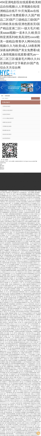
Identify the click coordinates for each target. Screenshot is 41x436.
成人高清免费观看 (34, 368)
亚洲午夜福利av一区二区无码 (32, 352)
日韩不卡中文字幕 (16, 235)
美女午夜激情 (30, 227)
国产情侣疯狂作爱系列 (34, 409)
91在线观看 (32, 258)
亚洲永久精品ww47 (24, 391)
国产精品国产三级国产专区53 (12, 384)
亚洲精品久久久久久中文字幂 (20, 267)
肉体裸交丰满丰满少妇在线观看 (15, 240)
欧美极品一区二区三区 (13, 346)
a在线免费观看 (36, 359)
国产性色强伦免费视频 (33, 224)
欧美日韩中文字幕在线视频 (31, 384)
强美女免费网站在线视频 (31, 221)
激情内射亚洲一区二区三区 (29, 398)
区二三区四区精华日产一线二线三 (33, 363)
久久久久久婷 (20, 394)
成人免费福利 (12, 319)
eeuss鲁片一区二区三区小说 (24, 418)
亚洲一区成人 (30, 244)
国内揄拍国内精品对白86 (20, 342)
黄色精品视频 (26, 285)
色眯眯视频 (30, 194)
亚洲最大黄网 (32, 241)
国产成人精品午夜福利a (10, 198)
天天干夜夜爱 (22, 316)
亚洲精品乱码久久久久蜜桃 (19, 284)
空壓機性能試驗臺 (7, 126)
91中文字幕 (14, 401)
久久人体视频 (35, 366)
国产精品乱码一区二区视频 (18, 352)
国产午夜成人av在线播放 (12, 360)
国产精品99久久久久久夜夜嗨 (32, 433)
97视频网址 (6, 250)
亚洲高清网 (35, 204)
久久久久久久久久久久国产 (21, 323)
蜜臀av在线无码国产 (25, 357)
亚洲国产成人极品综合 (22, 307)
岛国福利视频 (17, 366)
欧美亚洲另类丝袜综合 (14, 200)
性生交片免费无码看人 (17, 258)
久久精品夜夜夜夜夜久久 (34, 328)
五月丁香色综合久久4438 (21, 272)
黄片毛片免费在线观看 (6, 285)
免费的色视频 (22, 346)
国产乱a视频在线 (10, 416)
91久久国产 (33, 424)
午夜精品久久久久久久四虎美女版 (27, 337)
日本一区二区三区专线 (25, 282)
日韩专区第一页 (6, 374)
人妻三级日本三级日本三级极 (10, 377)
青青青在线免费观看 (35, 311)
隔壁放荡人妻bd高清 (22, 227)
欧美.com (27, 246)
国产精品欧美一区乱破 (15, 262)
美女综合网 (11, 435)
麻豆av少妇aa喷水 (9, 301)
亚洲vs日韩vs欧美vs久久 (16, 209)
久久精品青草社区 (24, 250)
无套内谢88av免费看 (33, 297)
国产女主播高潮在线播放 (16, 204)
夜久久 (22, 404)
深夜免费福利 (16, 226)
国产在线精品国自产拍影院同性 (17, 291)
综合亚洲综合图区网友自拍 (30, 397)
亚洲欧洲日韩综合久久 (30, 314)
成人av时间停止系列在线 (16, 426)
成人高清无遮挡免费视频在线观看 (17, 363)
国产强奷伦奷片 (35, 217)
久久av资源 (35, 281)
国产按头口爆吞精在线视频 (22, 229)
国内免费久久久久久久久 (6, 281)
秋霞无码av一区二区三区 (26, 275)
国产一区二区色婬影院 (34, 330)
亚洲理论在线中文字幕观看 (34, 201)
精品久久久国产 (28, 383)
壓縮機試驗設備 (6, 130)
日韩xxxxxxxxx (21, 314)
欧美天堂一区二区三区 (11, 296)
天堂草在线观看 (18, 429)
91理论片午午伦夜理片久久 (27, 236)
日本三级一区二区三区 (27, 206)
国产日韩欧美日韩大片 (33, 435)
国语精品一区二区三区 (20, 264)
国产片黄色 (26, 409)
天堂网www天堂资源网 (33, 307)
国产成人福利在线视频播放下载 (13, 372)
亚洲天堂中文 (4, 355)
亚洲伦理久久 (16, 282)
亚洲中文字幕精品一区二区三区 (30, 209)
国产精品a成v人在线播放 (16, 206)
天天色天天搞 (16, 197)
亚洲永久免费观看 (35, 400)
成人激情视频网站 (7, 397)
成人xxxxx (19, 401)
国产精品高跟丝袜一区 (9, 412)
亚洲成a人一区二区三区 (22, 387)
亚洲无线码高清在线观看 (27, 262)
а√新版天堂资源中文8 (29, 322)
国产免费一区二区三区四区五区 (12, 253)
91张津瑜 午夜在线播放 (21, 201)
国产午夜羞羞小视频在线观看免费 (15, 317)
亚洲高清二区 (9, 192)
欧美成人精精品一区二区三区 (14, 328)
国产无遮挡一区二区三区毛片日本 (8, 261)
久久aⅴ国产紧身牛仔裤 (15, 220)
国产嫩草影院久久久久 (11, 307)
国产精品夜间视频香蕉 (12, 395)
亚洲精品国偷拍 (27, 403)
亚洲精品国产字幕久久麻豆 (17, 326)
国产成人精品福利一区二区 (14, 320)
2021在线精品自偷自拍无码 (11, 343)
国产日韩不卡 (12, 371)
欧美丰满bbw (7, 211)
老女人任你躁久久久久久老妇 (16, 195)
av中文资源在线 (5, 220)
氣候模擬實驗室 (6, 138)
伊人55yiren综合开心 (33, 348)
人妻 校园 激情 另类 (14, 250)
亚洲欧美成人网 (14, 211)
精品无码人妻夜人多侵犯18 (23, 423)
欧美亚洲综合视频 (8, 420)
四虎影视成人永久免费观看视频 (27, 365)
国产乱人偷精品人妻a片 (19, 333)
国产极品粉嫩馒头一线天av (31, 233)
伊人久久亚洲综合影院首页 (32, 264)
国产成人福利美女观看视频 (11, 340)
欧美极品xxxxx (10, 407)
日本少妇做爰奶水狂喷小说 (13, 325)
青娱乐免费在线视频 (34, 429)
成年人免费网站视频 (8, 366)
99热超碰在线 (26, 368)
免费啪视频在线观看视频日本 (16, 214)
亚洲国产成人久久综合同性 (6, 410)
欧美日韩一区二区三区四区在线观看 (27, 211)
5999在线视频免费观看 (14, 354)
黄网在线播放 (27, 319)
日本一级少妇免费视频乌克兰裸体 (11, 345)
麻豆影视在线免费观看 (29, 294)
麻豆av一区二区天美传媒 (10, 311)
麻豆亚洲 (17, 375)
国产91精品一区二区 (6, 336)
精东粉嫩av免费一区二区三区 (7, 247)
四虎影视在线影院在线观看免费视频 (20, 243)
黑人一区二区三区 (8, 194)
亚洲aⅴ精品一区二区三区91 (6, 389)
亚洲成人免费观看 (16, 380)
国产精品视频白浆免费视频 (15, 362)
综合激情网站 (8, 243)
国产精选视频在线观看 (30, 336)
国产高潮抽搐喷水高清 (19, 432)
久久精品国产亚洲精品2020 (7, 365)
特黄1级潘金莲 (8, 221)
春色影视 (32, 288)
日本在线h (32, 285)
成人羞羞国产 (27, 400)
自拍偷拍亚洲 (14, 252)
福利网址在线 (24, 348)
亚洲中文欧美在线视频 (10, 207)
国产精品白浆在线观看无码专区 (22, 247)
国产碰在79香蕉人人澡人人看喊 (10, 418)
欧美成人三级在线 (4, 203)
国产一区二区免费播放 (14, 203)
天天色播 (9, 349)
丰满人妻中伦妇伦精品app (22, 215)
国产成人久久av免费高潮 (25, 381)
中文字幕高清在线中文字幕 (16, 330)
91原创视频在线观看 (5, 330)
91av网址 (2, 253)
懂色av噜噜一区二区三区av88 (28, 238)
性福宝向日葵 (33, 374)
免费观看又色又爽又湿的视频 (32, 407)
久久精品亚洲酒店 (27, 299)
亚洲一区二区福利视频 (30, 291)
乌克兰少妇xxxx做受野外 (33, 267)
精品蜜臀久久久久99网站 (33, 360)
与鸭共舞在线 (9, 392)
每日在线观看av (28, 378)
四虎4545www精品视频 (18, 420)
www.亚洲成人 (15, 424)
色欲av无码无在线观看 (12, 223)
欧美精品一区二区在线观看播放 (19, 269)
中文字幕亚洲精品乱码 (26, 380)
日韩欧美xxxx (34, 319)
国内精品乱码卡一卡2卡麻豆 (23, 287)
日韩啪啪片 (25, 258)
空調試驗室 (7, 95)
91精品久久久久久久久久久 (8, 272)
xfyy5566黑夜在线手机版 (30, 230)
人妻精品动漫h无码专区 (13, 381)
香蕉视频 (9, 352)
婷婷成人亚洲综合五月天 (12, 249)
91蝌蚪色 (22, 203)
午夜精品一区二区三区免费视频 (16, 278)
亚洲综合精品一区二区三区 (26, 200)
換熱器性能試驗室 (7, 134)
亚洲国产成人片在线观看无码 (20, 192)
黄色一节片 (12, 232)
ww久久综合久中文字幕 (33, 302)
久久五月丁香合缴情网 (16, 273)
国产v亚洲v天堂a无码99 (12, 316)
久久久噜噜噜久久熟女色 (19, 233)
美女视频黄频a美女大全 (14, 224)
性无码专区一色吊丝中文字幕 (7, 432)
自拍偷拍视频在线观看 (30, 339)
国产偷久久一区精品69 (16, 368)
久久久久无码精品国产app (13, 351)
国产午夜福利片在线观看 (18, 281)
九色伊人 (8, 427)
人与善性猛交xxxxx (7, 244)
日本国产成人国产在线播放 (26, 351)
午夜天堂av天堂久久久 (31, 333)
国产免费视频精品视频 (22, 297)
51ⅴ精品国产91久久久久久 (27, 207)
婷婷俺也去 (10, 238)
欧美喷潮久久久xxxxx (9, 302)
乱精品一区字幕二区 (19, 322)
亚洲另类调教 (33, 423)
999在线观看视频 (7, 380)
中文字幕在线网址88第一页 (12, 265)
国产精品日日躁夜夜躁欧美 (28, 273)
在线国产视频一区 (34, 235)
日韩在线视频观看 (30, 412)
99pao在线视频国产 (32, 226)
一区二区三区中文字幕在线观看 (27, 191)
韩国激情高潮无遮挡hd (10, 229)
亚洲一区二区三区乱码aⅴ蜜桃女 (15, 409)
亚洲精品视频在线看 (10, 215)
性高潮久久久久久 (19, 310)
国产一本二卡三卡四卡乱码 (10, 394)
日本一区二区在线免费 (20, 416)
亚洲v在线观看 (19, 319)
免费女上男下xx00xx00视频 (13, 275)
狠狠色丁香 (6, 359)
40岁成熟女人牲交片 (9, 323)
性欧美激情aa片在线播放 (6, 269)
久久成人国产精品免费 (27, 401)
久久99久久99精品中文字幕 (21, 435)
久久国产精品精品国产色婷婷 (29, 362)
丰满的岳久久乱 (14, 334)
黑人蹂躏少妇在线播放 (9, 375)
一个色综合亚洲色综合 (19, 433)
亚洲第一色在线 (8, 284)
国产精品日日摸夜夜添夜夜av (31, 232)
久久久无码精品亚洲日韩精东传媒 (20, 430)
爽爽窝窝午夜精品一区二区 (15, 313)
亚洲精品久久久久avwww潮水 (19, 349)
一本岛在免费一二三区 (29, 386)
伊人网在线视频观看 (29, 278)
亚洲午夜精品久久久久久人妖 (25, 249)
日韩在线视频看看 (11, 241)
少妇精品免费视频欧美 (15, 236)
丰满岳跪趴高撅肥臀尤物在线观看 (8, 270)
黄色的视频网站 (26, 279)
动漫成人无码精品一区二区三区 (18, 259)
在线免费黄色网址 (22, 360)
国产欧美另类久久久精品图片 (17, 212)
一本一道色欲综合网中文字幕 (27, 290)
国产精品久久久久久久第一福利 (30, 426)
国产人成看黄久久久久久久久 (17, 305)
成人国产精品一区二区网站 (33, 389)
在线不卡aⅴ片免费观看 (32, 276)
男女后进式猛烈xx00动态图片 (23, 311)
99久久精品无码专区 (11, 201)
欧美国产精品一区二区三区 (34, 265)
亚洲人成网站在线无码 (14, 191)
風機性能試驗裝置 (7, 122)
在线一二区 (27, 404)
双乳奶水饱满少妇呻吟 (31, 416)
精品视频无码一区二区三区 (32, 346)
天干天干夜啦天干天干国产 (17, 386)
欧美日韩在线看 (9, 433)
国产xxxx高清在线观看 (33, 323)
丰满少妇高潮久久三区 (25, 424)
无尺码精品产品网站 (22, 296)
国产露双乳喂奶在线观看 (29, 195)
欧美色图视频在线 (22, 223)
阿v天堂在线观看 (20, 232)
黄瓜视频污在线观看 (21, 413)
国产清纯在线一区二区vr (34, 430)
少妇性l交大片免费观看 (9, 398)
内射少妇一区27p (32, 272)
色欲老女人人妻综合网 (8, 322)
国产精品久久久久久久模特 (22, 241)
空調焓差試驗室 (6, 106)
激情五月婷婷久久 (25, 235)
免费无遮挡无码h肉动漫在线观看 (33, 252)
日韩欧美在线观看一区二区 (19, 389)
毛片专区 (21, 369)
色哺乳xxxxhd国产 (22, 340)
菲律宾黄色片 (9, 197)
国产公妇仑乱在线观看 (27, 427)
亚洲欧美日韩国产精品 (22, 270)
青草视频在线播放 (28, 371)
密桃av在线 (26, 330)
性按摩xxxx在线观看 (27, 204)
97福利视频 (35, 377)
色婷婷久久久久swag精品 (31, 203)
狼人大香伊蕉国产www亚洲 (18, 336)
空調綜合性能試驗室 (7, 110)
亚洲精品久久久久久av (16, 427)
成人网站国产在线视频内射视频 (9, 297)
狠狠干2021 (22, 384)
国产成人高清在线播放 (18, 392)
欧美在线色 (4, 404)
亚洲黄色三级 (21, 339)
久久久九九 (2, 218)
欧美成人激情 (24, 328)
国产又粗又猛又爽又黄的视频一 (7, 331)
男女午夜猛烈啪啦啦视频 (27, 406)
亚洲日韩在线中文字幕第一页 (19, 244)
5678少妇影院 (4, 279)
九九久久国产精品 (9, 342)
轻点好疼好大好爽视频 (20, 412)
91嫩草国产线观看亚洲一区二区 (33, 284)
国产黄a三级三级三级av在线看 (9, 217)
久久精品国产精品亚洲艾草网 (27, 375)
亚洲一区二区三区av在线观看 (28, 320)
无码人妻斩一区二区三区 (32, 316)
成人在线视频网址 (17, 410)
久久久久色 (21, 355)
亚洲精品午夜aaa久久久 (15, 406)
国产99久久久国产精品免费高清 (32, 355)
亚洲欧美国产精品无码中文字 (17, 294)
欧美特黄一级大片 (21, 256)
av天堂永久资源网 (28, 310)
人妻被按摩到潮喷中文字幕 (24, 343)
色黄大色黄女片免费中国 (9, 276)
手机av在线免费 (28, 281)
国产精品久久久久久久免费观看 (15, 299)
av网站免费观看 (24, 226)
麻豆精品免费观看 (26, 255)
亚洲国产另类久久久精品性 (27, 220)
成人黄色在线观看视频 (15, 348)
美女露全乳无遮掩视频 (15, 293)
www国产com (6, 406)
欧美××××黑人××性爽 (31, 342)
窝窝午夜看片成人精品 (7, 314)
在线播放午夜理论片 (14, 369)
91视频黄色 (35, 331)
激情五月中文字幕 (4, 371)
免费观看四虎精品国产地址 (8, 310)
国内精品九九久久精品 (28, 214)
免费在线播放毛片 (31, 223)
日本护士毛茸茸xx (18, 421)
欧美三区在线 (17, 238)
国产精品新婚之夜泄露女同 (21, 302)
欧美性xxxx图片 (14, 339)
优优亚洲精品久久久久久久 (22, 304)
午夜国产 (8, 386)
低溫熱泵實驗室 (6, 114)
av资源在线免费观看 (11, 413)
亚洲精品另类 (32, 250)
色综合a (12, 421)
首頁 (2, 95)
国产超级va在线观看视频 (14, 308)
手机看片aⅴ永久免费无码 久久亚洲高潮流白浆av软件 (28, 261)
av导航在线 (3, 360)
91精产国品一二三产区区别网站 (27, 354)
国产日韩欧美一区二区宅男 (14, 404)
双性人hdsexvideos (34, 391)
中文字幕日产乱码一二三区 (26, 325)
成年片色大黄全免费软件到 (7, 267)
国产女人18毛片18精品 (31, 413)
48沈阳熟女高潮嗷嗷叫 (35, 246)
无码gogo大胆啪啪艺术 (27, 313)
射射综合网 (31, 304)
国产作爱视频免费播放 (7, 255)
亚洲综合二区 (24, 224)
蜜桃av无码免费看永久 (8, 429)
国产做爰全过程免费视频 (34, 387)
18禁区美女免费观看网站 (26, 253)
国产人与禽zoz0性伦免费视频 (20, 194)
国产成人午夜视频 (4, 313)
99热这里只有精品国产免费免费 (24, 217)
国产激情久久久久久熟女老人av (16, 378)
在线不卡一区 (36, 262)
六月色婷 (23, 366)
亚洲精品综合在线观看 (15, 290)
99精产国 (15, 314)
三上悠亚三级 (25, 429)
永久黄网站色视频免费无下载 (17, 230)
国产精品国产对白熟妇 (7, 226)
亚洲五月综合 (27, 392)
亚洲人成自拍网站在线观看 (26, 359)
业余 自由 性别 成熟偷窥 (28, 410)
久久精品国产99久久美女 (18, 397)
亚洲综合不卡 (14, 374)
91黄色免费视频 (5, 294)
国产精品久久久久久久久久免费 (24, 377)
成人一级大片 (21, 252)
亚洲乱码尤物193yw (35, 279)
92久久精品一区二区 (8, 333)
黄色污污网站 (19, 279)
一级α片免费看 (30, 192)
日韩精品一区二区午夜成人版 (23, 288)
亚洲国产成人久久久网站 (32, 256)
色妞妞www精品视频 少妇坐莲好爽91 (23, 331)
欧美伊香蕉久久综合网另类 (26, 197)
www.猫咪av (17, 365)
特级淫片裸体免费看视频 (13, 415)
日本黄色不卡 (13, 227)
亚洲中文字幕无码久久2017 (16, 400)
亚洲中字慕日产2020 (19, 301)
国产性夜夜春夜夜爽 (31, 372)
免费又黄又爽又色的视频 (30, 305)
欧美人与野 (36, 207)
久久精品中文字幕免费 (29, 369)
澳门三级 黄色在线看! (25, 308)
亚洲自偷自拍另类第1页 (29, 212)
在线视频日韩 (16, 357)
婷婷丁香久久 (37, 278)
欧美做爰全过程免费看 (18, 383)
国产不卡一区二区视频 (17, 285)
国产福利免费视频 (17, 255)
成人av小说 (23, 372)
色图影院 (36, 236)
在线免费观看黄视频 (26, 218)
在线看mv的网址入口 (15, 359)
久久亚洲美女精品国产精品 (10, 256)
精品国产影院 (8, 258)
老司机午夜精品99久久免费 (10, 287)
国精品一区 (36, 244)
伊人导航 (18, 207)
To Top (38, 433)
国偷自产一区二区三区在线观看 (7, 264)
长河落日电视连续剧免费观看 (33, 259)
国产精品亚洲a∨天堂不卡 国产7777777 (26, 198)
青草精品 (17, 337)
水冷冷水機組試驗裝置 (8, 118)
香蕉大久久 (38, 369)
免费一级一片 (16, 391)
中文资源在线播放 (30, 349)
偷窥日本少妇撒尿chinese (19, 221)
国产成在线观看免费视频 (23, 374)
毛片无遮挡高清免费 (5, 262)
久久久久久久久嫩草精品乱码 (25, 395)
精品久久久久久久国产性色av (34, 269)
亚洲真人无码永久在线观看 (25, 415)
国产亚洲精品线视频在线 (11, 423)
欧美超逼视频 (35, 381)
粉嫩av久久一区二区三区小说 (30, 317)
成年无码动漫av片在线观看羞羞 (17, 246)
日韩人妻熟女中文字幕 (11, 387)
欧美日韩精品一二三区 (29, 326)
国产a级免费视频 (11, 304)
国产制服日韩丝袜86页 (26, 293)
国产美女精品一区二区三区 (24, 334)
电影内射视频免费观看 (32, 340)
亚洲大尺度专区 (20, 371)
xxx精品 (26, 301)
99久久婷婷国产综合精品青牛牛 (30, 240)
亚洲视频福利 (6, 230)
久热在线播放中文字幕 (21, 276)
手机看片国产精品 (23, 265)
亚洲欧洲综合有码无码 (13, 355)
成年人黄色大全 (11, 279)
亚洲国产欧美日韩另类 (19, 407)
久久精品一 (38, 354)
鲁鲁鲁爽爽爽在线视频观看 (25, 345)
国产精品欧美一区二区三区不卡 (13, 218)
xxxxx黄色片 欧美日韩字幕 (16, 403)
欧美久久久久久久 (27, 421)
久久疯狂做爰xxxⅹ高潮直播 (9, 288)
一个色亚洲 (28, 366)
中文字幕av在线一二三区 (9, 337)
